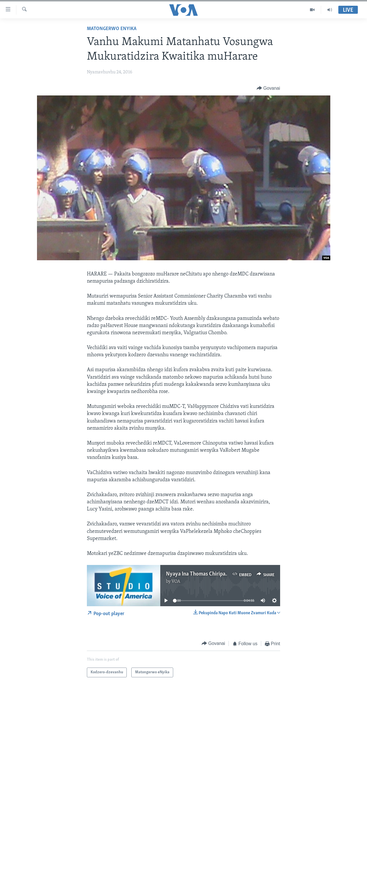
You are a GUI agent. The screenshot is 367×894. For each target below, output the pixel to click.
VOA (175, 581)
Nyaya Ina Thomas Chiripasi (197, 574)
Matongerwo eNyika (111, 29)
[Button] (268, 88)
